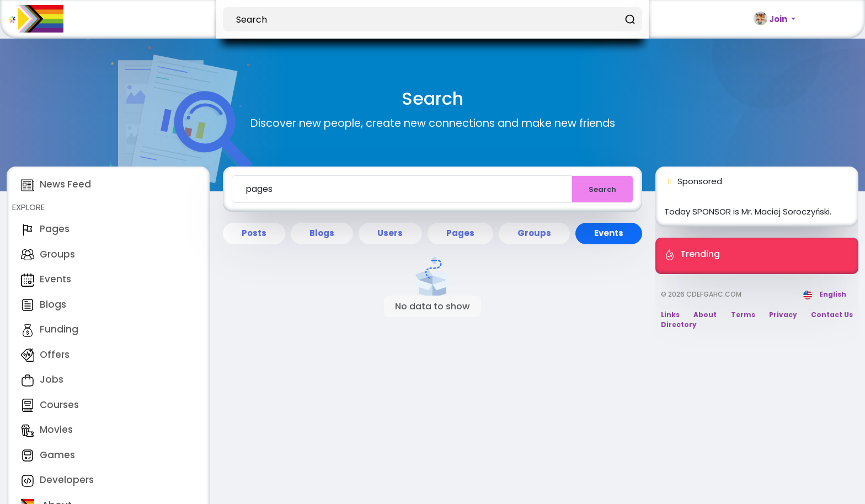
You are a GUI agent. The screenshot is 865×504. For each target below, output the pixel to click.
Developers (57, 479)
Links (670, 314)
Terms (743, 314)
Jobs (42, 379)
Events (46, 279)
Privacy (783, 314)
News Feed (56, 184)
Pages (45, 228)
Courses (50, 404)
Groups (48, 254)
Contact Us (832, 314)
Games (48, 455)
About (705, 314)
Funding (49, 329)
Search (602, 189)
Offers (45, 354)
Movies (47, 429)
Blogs (43, 304)
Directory (679, 324)
